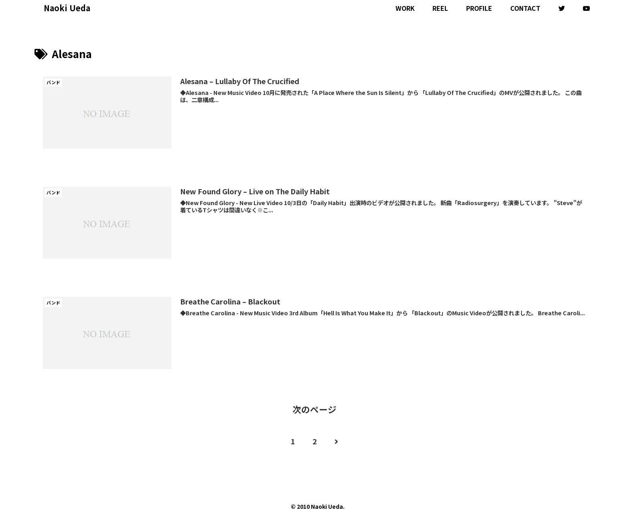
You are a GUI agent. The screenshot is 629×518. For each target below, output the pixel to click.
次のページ (314, 409)
